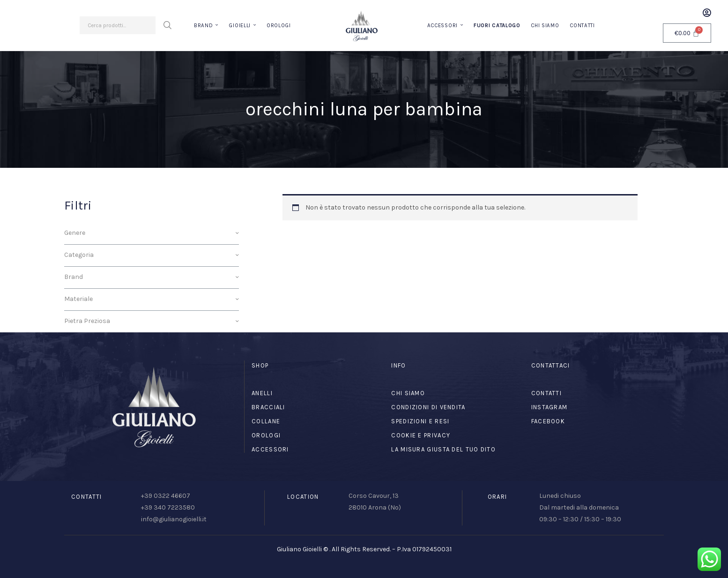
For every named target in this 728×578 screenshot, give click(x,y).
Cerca (167, 25)
